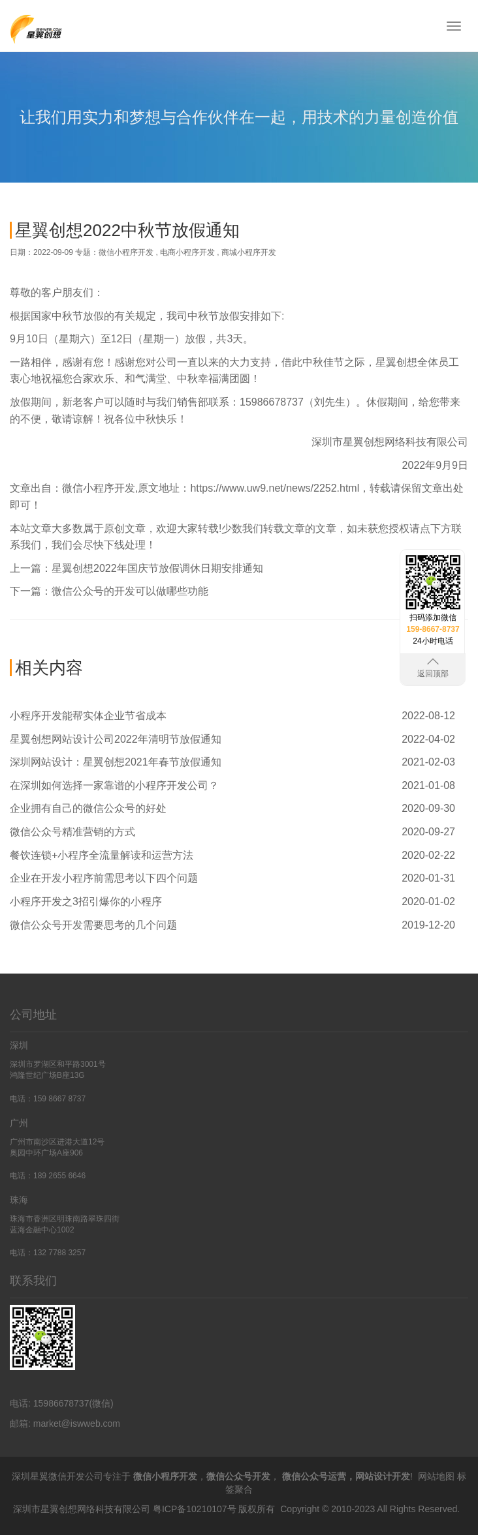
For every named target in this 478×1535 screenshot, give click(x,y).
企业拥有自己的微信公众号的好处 (88, 808)
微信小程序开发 (126, 252)
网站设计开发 (382, 1476)
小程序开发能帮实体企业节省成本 (88, 715)
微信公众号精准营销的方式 (72, 831)
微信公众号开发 (238, 1476)
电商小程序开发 (187, 252)
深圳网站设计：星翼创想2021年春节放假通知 (115, 762)
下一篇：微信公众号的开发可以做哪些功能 (109, 591)
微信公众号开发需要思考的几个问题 (93, 925)
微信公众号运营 (314, 1476)
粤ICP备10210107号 (194, 1509)
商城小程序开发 (248, 252)
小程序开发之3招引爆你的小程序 (86, 901)
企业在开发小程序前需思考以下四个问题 (104, 878)
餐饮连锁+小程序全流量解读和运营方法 (101, 855)
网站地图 (436, 1476)
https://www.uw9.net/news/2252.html (274, 488)
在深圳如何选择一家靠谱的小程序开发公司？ (114, 785)
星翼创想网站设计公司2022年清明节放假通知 (115, 739)
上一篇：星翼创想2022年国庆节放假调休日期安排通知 (136, 568)
